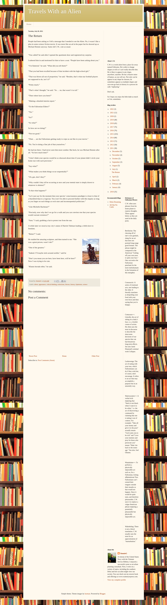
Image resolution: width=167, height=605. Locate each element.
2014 (112, 138)
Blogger (102, 594)
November (116, 155)
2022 (112, 109)
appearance (42, 284)
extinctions (61, 284)
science (85, 284)
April (114, 177)
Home (29, 24)
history (72, 284)
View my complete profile (116, 580)
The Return (116, 172)
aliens (36, 284)
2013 (112, 141)
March (114, 180)
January (115, 187)
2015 (112, 134)
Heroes (67, 284)
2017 (112, 127)
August (115, 166)
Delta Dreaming (115, 202)
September (116, 162)
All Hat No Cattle (113, 206)
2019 (112, 120)
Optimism (79, 284)
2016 (112, 130)
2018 (112, 123)
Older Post (95, 356)
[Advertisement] (120, 43)
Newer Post (33, 356)
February (115, 184)
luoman (87, 594)
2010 (112, 192)
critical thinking (52, 284)
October (115, 159)
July (114, 169)
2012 (112, 145)
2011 (112, 148)
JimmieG (123, 553)
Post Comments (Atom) (46, 360)
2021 (112, 113)
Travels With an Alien (54, 11)
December (116, 151)
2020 (112, 116)
